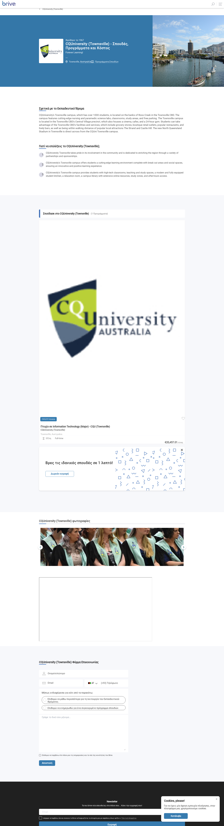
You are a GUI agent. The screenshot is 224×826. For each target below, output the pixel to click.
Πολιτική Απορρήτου (147, 691)
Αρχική (42, 16)
